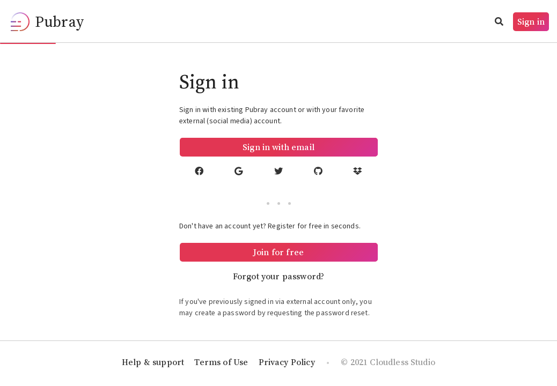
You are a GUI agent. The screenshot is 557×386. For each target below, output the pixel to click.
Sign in (531, 21)
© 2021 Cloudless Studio (388, 362)
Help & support (153, 362)
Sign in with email (278, 147)
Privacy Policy (287, 362)
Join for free (278, 252)
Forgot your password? (278, 276)
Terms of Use (221, 362)
